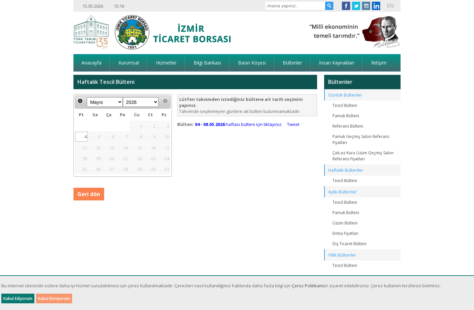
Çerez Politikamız (309, 286)
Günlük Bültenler (345, 95)
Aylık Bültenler (342, 192)
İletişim (379, 62)
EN (390, 5)
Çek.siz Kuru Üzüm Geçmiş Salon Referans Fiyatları (363, 156)
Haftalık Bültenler (345, 170)
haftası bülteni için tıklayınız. (238, 124)
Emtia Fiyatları (345, 233)
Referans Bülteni (347, 126)
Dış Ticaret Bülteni (349, 244)
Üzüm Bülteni (345, 223)
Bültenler (292, 62)
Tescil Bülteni (344, 105)
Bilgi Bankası (207, 62)
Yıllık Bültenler (342, 255)
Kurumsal (128, 62)
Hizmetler (166, 62)
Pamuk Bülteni (345, 116)
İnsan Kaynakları (336, 62)
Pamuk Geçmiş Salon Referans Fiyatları (360, 139)
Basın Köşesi (252, 62)
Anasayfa (91, 62)
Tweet (293, 124)
